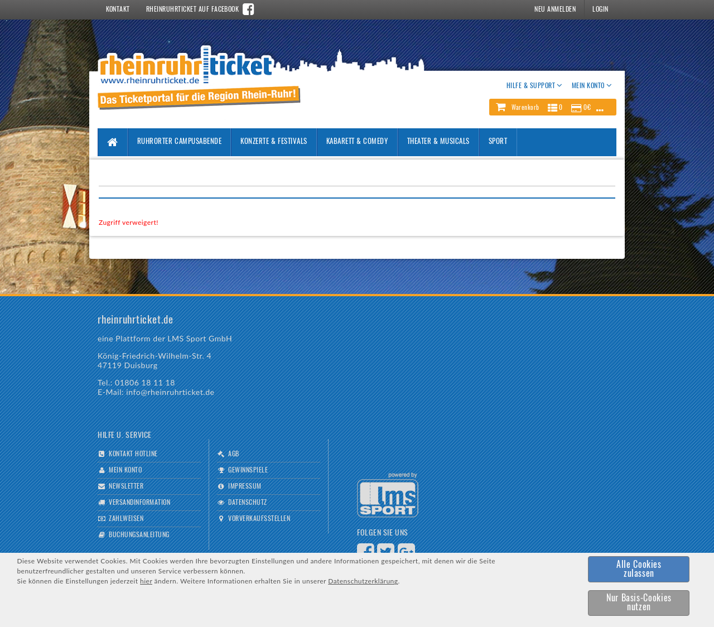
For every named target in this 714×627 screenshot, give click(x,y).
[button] (552, 107)
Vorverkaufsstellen (259, 518)
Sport (498, 142)
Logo (387, 495)
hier (146, 581)
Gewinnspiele (248, 470)
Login (600, 9)
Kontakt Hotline (133, 454)
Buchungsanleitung (139, 535)
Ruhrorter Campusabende (179, 142)
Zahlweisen (126, 518)
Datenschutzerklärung (363, 581)
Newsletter (126, 486)
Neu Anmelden (555, 9)
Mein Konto (125, 470)
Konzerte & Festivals (273, 142)
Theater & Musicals (438, 142)
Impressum (244, 486)
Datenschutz (247, 502)
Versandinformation (139, 502)
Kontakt (118, 9)
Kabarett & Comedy (357, 142)
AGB (233, 454)
